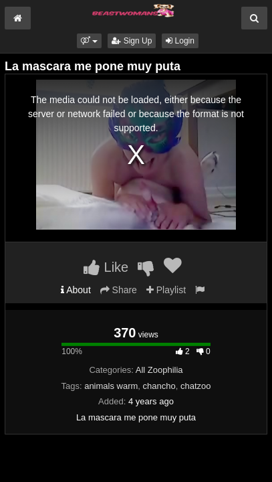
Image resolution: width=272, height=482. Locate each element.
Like (106, 267)
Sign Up (132, 41)
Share (118, 290)
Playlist (166, 290)
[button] (89, 40)
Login (180, 41)
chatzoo (195, 386)
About (76, 290)
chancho (159, 386)
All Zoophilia (159, 370)
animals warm (111, 386)
